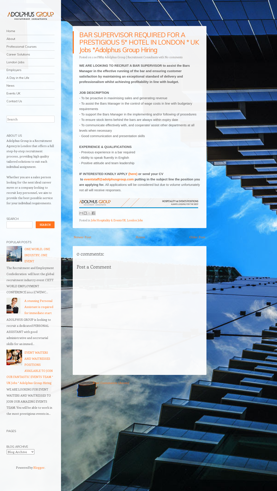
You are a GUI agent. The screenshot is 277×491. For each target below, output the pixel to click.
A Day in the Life (17, 78)
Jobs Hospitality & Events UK (108, 220)
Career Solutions (18, 54)
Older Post (197, 237)
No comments (173, 57)
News (10, 86)
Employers (13, 70)
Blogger (39, 467)
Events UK (13, 93)
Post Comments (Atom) (111, 383)
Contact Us (14, 101)
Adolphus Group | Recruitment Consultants (131, 57)
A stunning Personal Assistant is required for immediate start (38, 307)
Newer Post (82, 237)
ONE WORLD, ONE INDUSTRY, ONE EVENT (37, 255)
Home (10, 31)
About (10, 39)
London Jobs (15, 62)
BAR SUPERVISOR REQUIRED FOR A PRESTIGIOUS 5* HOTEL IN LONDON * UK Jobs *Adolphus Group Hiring (139, 42)
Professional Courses (21, 47)
